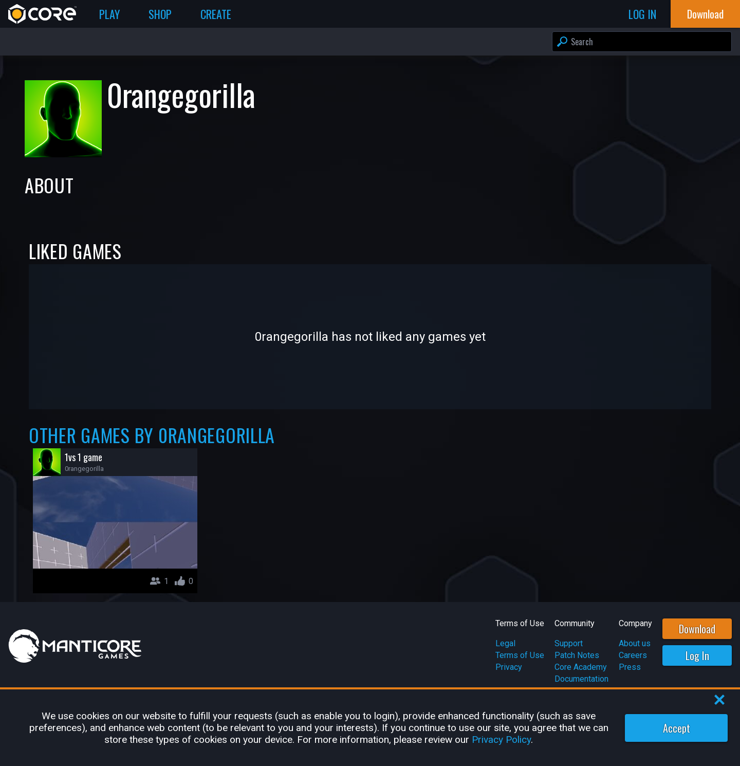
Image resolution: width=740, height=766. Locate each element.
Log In (697, 655)
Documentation (581, 679)
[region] (370, 728)
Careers (633, 655)
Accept (676, 728)
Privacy (508, 667)
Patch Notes (576, 655)
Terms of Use (519, 655)
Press (630, 667)
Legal (505, 643)
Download (697, 628)
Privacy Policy (501, 739)
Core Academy (580, 667)
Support (568, 643)
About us (635, 643)
